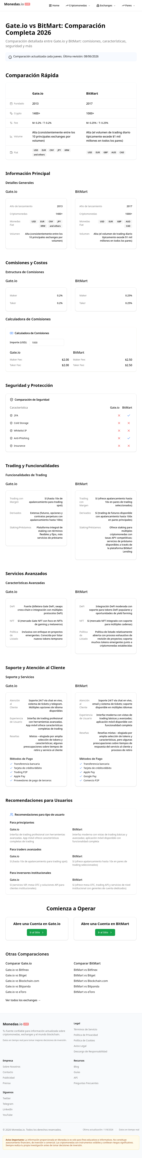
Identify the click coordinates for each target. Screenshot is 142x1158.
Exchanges (106, 5)
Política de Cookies (84, 1040)
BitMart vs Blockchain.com (91, 981)
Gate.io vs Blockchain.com (22, 981)
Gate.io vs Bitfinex (17, 970)
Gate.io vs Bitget (16, 975)
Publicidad (8, 1077)
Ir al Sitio (37, 932)
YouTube (8, 1114)
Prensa (7, 1083)
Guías (77, 1072)
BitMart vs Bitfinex (85, 970)
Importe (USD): (18, 342)
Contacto (8, 1072)
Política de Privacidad (86, 1035)
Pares (128, 5)
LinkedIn (8, 1109)
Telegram (8, 1103)
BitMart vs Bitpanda (86, 986)
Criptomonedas (78, 5)
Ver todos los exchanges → (23, 1000)
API (76, 1077)
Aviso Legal (80, 1046)
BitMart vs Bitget (84, 975)
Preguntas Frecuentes (86, 1083)
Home (54, 5)
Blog (76, 1066)
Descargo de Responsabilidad (90, 1051)
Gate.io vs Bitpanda (18, 986)
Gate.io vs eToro (16, 992)
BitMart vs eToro (84, 992)
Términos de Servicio (85, 1029)
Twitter (7, 1098)
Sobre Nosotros (11, 1066)
